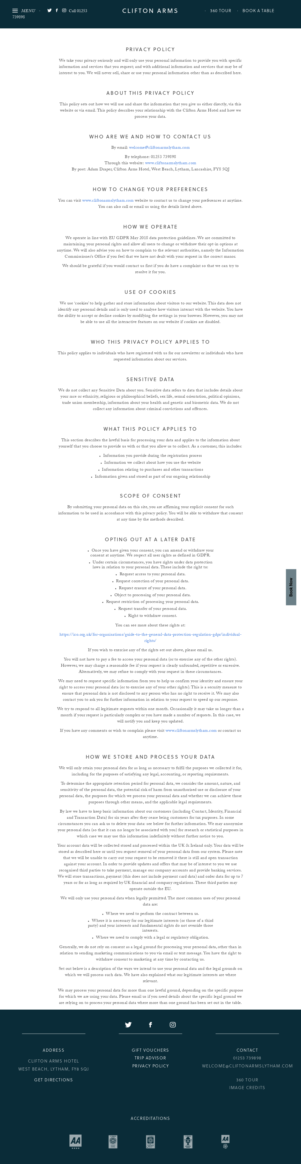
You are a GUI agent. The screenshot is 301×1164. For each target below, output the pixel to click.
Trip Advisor (150, 1058)
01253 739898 (247, 1058)
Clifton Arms (150, 10)
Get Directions (53, 1080)
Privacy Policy (150, 1066)
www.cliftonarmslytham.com (170, 163)
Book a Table (258, 10)
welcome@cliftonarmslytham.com (159, 148)
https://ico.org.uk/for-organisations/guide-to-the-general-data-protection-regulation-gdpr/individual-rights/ (150, 638)
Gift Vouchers (150, 1050)
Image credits (247, 1087)
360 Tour (220, 10)
